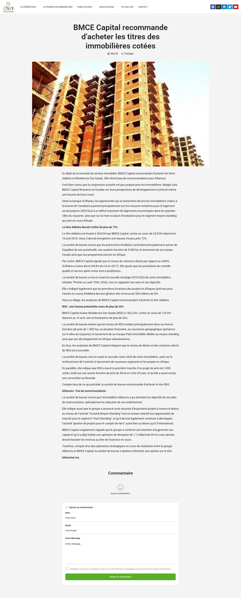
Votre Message (72, 538)
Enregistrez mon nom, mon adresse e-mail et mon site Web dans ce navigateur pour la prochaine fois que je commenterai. (120, 569)
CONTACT (143, 7)
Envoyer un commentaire (120, 577)
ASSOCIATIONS (106, 7)
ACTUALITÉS (127, 7)
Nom (67, 512)
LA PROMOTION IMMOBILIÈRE (58, 7)
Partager (127, 53)
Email (68, 525)
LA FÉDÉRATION (28, 7)
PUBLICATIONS (84, 7)
